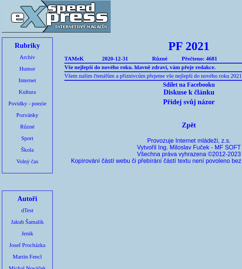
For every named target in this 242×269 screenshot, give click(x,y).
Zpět (189, 125)
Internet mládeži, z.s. (203, 140)
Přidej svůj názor (189, 102)
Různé (27, 127)
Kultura (27, 92)
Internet (27, 80)
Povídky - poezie (27, 103)
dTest (27, 210)
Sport (27, 138)
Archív (27, 57)
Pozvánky (27, 115)
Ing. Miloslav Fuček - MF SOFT (199, 147)
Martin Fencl (27, 257)
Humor (27, 69)
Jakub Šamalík (27, 222)
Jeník (27, 233)
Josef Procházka (27, 245)
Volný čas (27, 161)
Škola (27, 150)
